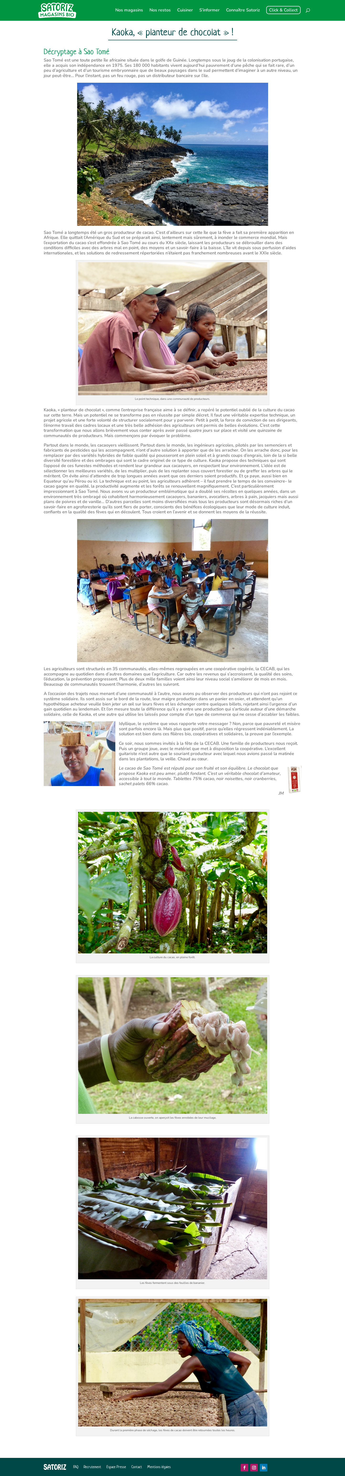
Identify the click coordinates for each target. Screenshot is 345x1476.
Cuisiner (185, 10)
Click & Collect (283, 10)
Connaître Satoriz (243, 10)
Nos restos (160, 10)
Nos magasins (129, 10)
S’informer (209, 10)
